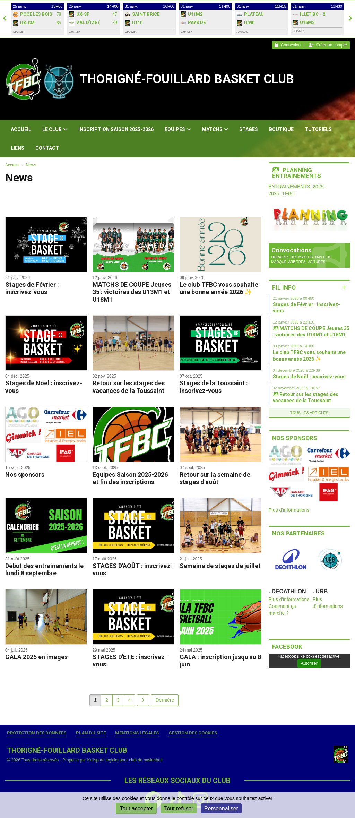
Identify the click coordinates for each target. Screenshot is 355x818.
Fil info (284, 287)
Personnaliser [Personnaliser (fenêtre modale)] (221, 808)
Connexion (288, 45)
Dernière (164, 700)
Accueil (21, 129)
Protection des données (36, 732)
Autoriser (309, 663)
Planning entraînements (296, 172)
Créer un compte (328, 45)
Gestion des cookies (192, 732)
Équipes (178, 129)
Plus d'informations (289, 510)
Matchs (215, 129)
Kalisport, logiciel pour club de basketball (124, 760)
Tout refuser (178, 808)
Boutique (281, 129)
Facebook (287, 646)
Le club (54, 129)
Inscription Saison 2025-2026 (116, 129)
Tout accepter (136, 808)
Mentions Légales (137, 732)
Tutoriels (318, 129)
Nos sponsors (294, 437)
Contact (47, 148)
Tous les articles (309, 413)
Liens (17, 148)
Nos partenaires (298, 533)
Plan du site (91, 732)
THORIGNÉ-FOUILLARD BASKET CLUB (187, 79)
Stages (248, 129)
